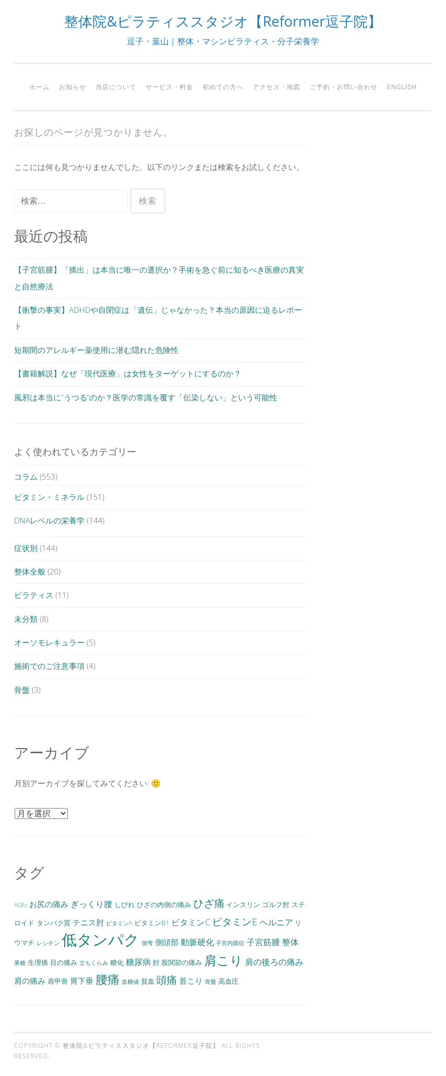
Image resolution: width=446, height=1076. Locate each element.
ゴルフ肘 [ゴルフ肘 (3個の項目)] (275, 904)
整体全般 (29, 571)
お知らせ (72, 86)
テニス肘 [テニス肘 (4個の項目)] (88, 922)
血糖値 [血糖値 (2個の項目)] (130, 981)
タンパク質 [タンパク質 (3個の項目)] (54, 922)
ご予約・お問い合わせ (344, 86)
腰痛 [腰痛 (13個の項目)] (108, 979)
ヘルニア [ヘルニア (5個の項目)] (276, 922)
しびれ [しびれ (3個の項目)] (124, 904)
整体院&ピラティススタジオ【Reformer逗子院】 (222, 21)
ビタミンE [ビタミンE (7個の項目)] (234, 921)
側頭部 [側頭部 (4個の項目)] (167, 942)
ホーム (39, 86)
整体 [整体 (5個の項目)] (290, 942)
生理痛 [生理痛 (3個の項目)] (38, 962)
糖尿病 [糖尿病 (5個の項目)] (138, 962)
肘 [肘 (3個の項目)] (155, 962)
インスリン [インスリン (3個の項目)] (243, 904)
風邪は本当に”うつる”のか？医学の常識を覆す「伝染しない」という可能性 (145, 397)
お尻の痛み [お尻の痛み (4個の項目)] (48, 904)
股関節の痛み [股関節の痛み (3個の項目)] (181, 962)
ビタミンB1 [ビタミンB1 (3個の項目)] (151, 922)
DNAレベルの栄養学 (49, 520)
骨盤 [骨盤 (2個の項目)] (210, 981)
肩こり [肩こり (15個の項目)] (223, 960)
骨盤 (22, 689)
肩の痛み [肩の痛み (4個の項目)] (29, 980)
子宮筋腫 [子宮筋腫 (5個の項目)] (263, 942)
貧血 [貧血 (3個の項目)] (148, 981)
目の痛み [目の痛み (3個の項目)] (63, 962)
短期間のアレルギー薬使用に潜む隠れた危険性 (96, 350)
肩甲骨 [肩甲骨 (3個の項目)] (58, 981)
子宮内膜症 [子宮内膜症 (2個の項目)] (230, 943)
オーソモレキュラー (49, 642)
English (402, 86)
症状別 (26, 548)
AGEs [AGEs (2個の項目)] (20, 905)
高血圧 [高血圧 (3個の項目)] (228, 981)
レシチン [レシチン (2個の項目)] (48, 943)
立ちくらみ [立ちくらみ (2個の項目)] (93, 963)
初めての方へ (223, 86)
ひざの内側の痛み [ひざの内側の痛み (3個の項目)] (164, 904)
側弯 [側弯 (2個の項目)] (147, 943)
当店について (116, 86)
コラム (26, 476)
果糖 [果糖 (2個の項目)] (20, 963)
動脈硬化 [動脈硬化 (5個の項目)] (197, 942)
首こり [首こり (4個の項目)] (191, 980)
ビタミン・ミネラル (49, 497)
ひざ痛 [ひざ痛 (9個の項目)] (209, 903)
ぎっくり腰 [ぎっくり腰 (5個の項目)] (91, 904)
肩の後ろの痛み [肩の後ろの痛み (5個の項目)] (274, 962)
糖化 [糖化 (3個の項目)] (117, 962)
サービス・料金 (169, 86)
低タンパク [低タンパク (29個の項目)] (100, 939)
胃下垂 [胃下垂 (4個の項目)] (81, 980)
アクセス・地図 (276, 86)
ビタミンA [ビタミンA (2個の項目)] (119, 923)
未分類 (26, 619)
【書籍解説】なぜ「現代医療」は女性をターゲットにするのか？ (127, 373)
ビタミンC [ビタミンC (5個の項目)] (190, 922)
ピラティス (33, 595)
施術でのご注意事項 (49, 666)
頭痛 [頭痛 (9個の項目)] (166, 979)
